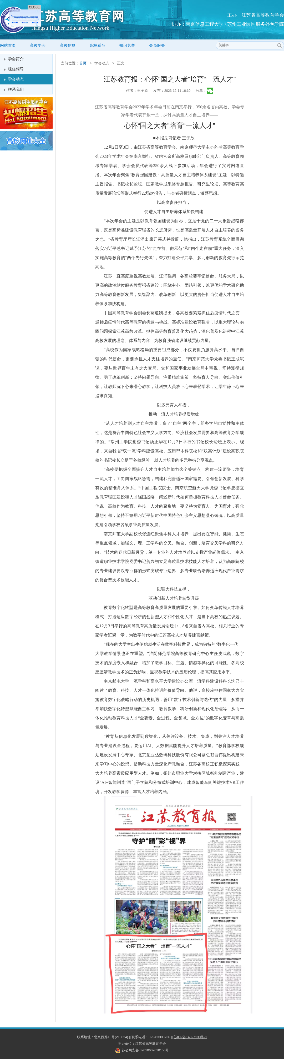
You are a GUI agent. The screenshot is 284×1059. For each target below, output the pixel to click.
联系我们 (16, 89)
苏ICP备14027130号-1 (190, 1037)
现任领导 (16, 69)
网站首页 (8, 45)
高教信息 (67, 45)
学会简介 (16, 59)
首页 (83, 63)
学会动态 (16, 79)
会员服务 (157, 45)
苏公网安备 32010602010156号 (145, 1050)
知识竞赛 (127, 45)
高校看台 (97, 45)
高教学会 (37, 45)
